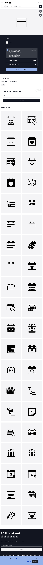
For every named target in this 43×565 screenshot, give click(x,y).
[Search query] (21, 96)
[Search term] (22, 6)
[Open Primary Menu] (2, 2)
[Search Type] (3, 6)
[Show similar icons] (40, 15)
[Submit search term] (40, 6)
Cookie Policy (19, 558)
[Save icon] (40, 11)
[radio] (21, 53)
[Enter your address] (21, 545)
